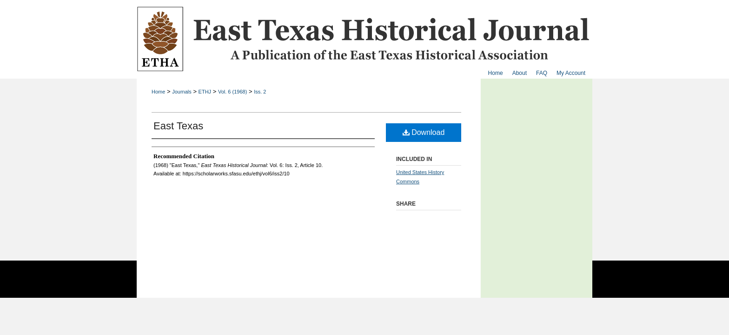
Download (424, 132)
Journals (182, 91)
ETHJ (205, 91)
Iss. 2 (260, 91)
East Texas (178, 126)
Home (158, 91)
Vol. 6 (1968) (232, 91)
